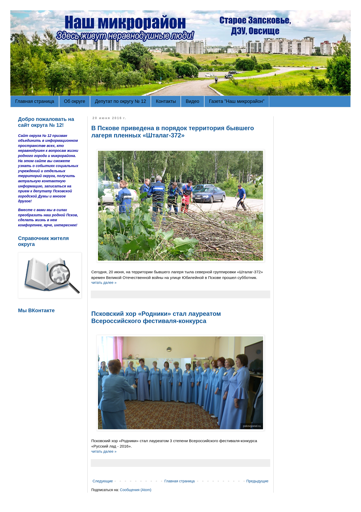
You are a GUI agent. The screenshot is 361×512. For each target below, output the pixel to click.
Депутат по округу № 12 (120, 101)
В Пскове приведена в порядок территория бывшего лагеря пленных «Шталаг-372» (172, 132)
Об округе (74, 101)
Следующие (103, 481)
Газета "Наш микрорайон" (237, 101)
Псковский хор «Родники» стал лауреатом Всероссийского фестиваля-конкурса (156, 317)
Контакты (166, 101)
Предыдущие (257, 481)
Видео (192, 101)
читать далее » (104, 282)
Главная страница (34, 101)
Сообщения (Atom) (135, 490)
